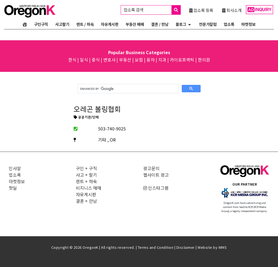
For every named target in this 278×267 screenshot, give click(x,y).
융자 (150, 59)
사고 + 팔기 (86, 174)
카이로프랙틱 (182, 59)
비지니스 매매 (88, 188)
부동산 (125, 59)
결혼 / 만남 (159, 24)
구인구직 (41, 24)
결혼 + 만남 (86, 201)
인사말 (15, 168)
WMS (222, 247)
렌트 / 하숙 (85, 24)
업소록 (229, 24)
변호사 (109, 59)
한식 (72, 59)
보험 (139, 59)
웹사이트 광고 (156, 174)
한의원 (204, 59)
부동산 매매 (135, 24)
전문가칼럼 (208, 24)
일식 (84, 59)
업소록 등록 (201, 10)
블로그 (181, 24)
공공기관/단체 (86, 117)
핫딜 (13, 188)
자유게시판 (109, 24)
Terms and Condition (156, 247)
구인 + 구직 (86, 168)
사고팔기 (62, 24)
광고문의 (151, 168)
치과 (162, 59)
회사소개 (232, 10)
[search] (127, 88)
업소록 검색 (152, 9)
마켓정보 (248, 24)
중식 (96, 59)
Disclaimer (185, 247)
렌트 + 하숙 (86, 181)
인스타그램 (155, 188)
